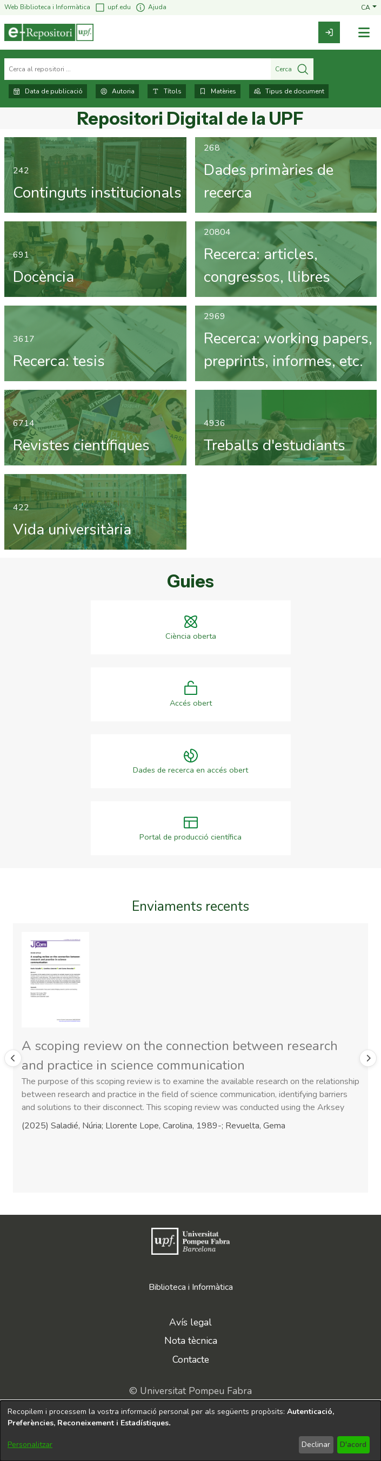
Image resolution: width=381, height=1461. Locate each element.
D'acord (353, 1444)
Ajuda (150, 7)
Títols (167, 91)
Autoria (117, 91)
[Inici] (48, 32)
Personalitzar (30, 1444)
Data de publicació (48, 91)
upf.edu (113, 7)
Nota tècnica (190, 1340)
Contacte (190, 1359)
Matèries (217, 91)
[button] (369, 7)
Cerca (292, 69)
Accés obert (191, 703)
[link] (329, 32)
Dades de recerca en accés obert (190, 770)
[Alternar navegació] (364, 32)
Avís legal (190, 1322)
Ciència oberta (190, 636)
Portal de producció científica (190, 837)
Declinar (316, 1444)
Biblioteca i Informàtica (191, 1287)
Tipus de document (288, 91)
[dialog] (190, 1431)
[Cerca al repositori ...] (137, 69)
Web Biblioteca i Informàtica (47, 7)
